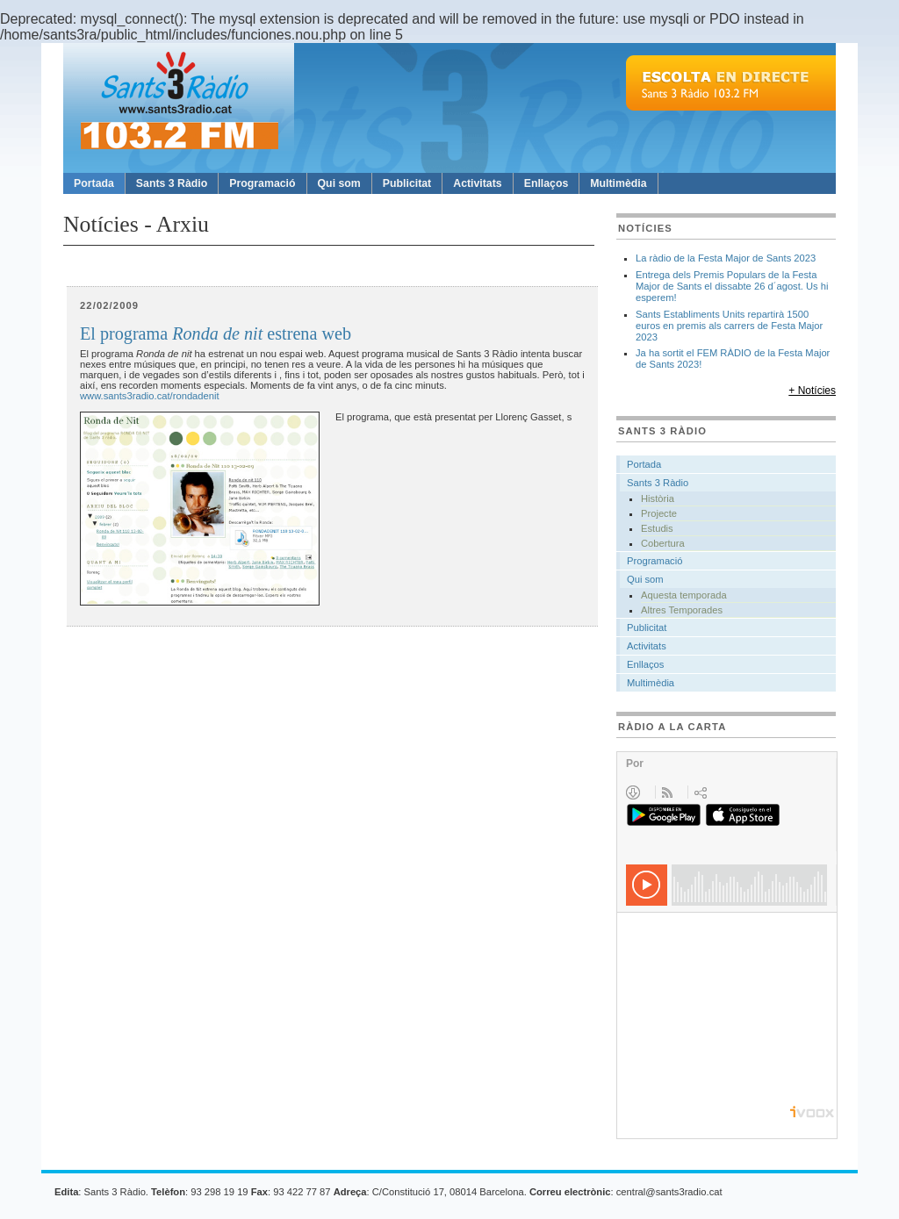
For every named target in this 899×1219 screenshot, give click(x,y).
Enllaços (546, 183)
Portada (94, 183)
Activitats (477, 183)
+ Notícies (812, 390)
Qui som (339, 183)
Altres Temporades (682, 610)
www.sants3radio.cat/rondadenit (149, 396)
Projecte (659, 513)
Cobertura (663, 543)
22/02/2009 (109, 305)
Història (657, 498)
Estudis (657, 528)
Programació (262, 183)
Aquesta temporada (684, 595)
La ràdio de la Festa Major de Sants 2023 (726, 258)
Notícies (645, 228)
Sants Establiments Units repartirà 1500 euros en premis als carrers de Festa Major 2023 (729, 325)
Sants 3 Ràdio (171, 183)
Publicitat (407, 183)
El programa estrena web (215, 334)
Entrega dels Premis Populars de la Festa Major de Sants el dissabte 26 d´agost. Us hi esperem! (732, 286)
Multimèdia (618, 183)
